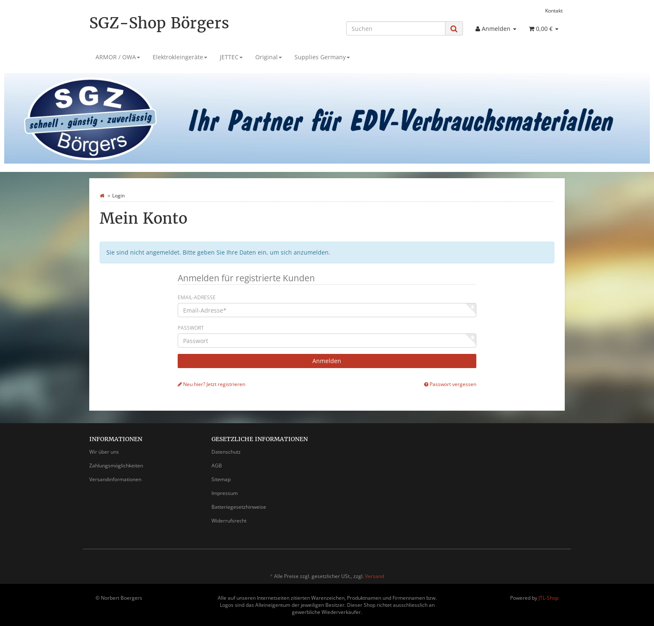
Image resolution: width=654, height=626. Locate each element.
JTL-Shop (548, 597)
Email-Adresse (197, 297)
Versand (374, 576)
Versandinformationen (115, 479)
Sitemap (221, 479)
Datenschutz (226, 451)
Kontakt (554, 10)
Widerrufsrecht (229, 520)
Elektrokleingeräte (180, 57)
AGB (216, 465)
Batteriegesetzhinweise (238, 506)
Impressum (224, 493)
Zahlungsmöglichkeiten (116, 465)
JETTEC (231, 57)
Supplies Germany (322, 57)
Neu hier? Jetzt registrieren (211, 384)
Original (268, 57)
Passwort (191, 327)
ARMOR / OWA (118, 57)
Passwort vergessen (450, 384)
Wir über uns (104, 451)
